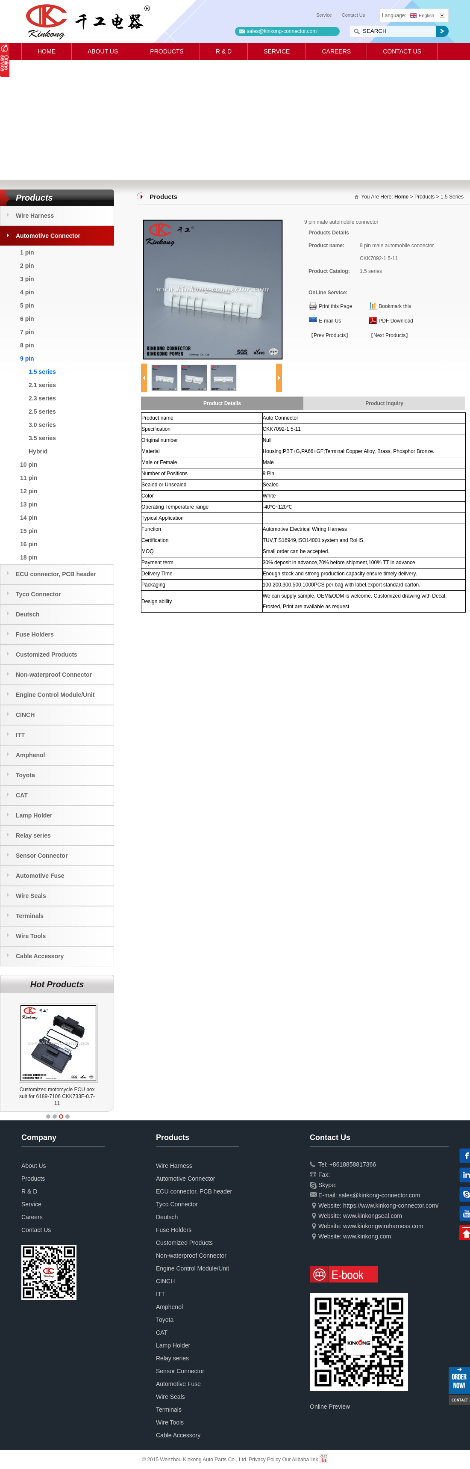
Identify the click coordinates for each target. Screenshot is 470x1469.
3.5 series (42, 438)
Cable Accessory (40, 956)
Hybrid (38, 451)
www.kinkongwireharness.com (383, 1226)
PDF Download (396, 321)
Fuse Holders (35, 634)
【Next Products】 (389, 335)
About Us (103, 51)
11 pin (28, 477)
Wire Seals (31, 895)
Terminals (30, 915)
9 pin (27, 358)
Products (167, 51)
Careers (336, 51)
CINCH (25, 714)
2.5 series (42, 411)
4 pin (27, 292)
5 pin (27, 305)
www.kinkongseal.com (372, 1215)
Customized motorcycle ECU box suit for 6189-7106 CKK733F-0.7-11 (57, 1096)
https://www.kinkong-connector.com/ (390, 1205)
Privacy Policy (265, 1460)
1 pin (27, 252)
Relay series (33, 835)
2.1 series (42, 385)
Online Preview (330, 1406)
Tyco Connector (38, 594)
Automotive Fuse (40, 875)
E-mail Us (330, 321)
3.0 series (42, 424)
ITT (20, 735)
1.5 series (42, 371)
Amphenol (30, 755)
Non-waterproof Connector (54, 674)
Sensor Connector (42, 855)
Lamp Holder (34, 815)
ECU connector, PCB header (56, 574)
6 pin (27, 318)
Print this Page (335, 306)
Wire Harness (35, 215)
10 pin (28, 464)
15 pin (28, 530)
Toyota (25, 775)
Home (47, 51)
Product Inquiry (384, 403)
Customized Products (46, 654)
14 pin (28, 517)
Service (324, 15)
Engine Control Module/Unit (55, 694)
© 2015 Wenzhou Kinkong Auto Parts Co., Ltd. (195, 1460)
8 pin (27, 345)
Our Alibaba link (300, 1460)
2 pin (27, 265)
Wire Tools (31, 936)
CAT (22, 795)
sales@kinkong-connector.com (282, 31)
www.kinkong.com (367, 1236)
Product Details (222, 403)
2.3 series (42, 398)
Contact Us (353, 15)
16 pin (28, 544)
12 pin (28, 491)
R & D (224, 51)
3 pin (27, 278)
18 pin (28, 557)
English (422, 15)
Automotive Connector (48, 235)
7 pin (27, 332)
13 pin (28, 504)
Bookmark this (395, 306)
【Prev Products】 (329, 335)
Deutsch (27, 614)
